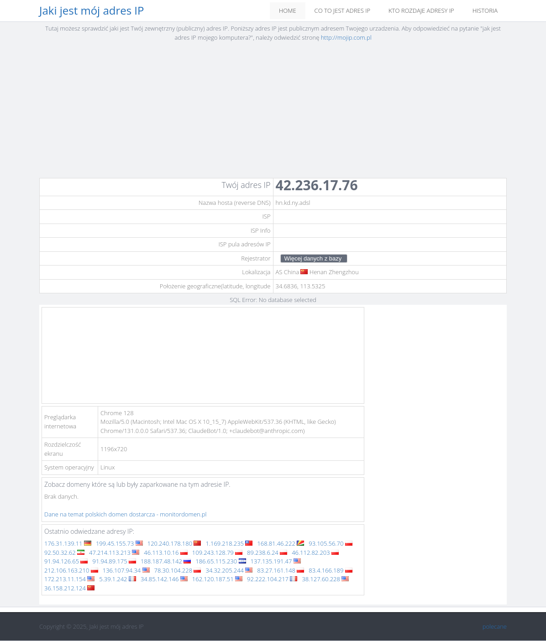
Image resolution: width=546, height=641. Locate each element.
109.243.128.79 (217, 552)
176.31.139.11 (67, 543)
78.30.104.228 (177, 570)
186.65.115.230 (220, 561)
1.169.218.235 (228, 543)
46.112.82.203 (315, 552)
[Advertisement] (273, 113)
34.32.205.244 (228, 570)
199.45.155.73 (119, 543)
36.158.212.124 (69, 588)
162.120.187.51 (217, 579)
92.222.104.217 (272, 579)
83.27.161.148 (280, 570)
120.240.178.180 (174, 543)
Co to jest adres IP (342, 10)
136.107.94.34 (126, 570)
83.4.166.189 (330, 570)
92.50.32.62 (64, 552)
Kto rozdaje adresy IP (421, 10)
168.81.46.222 (280, 543)
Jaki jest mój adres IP (91, 11)
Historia (485, 10)
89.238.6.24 (267, 552)
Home (287, 10)
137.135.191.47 (276, 561)
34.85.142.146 (164, 579)
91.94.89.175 (114, 561)
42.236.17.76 (317, 185)
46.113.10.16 (165, 552)
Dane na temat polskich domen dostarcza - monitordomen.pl (125, 514)
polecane (495, 626)
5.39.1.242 (117, 579)
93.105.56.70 (330, 543)
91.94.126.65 (66, 561)
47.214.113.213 (114, 552)
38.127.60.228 (325, 579)
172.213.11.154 (69, 579)
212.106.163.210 (71, 570)
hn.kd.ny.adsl (293, 202)
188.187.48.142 (166, 561)
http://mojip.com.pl (346, 37)
